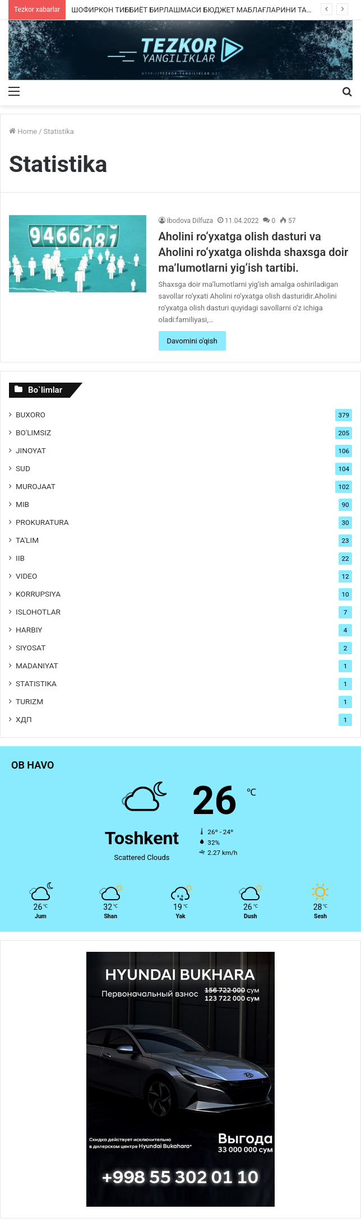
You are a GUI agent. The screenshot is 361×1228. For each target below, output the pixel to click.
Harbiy (29, 629)
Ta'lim (27, 540)
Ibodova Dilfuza (190, 221)
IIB (20, 557)
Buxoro (30, 414)
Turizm (29, 701)
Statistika (36, 683)
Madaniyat (37, 665)
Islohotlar (38, 611)
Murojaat (35, 486)
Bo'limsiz (33, 432)
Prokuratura (42, 522)
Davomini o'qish (192, 341)
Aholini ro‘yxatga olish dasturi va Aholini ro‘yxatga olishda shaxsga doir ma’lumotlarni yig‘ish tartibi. (254, 252)
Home (23, 131)
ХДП (24, 719)
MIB (22, 504)
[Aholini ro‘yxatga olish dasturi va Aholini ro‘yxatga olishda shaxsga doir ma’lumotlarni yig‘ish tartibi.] (77, 253)
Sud (23, 468)
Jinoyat (31, 450)
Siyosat (30, 647)
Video (26, 575)
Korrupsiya (38, 593)
